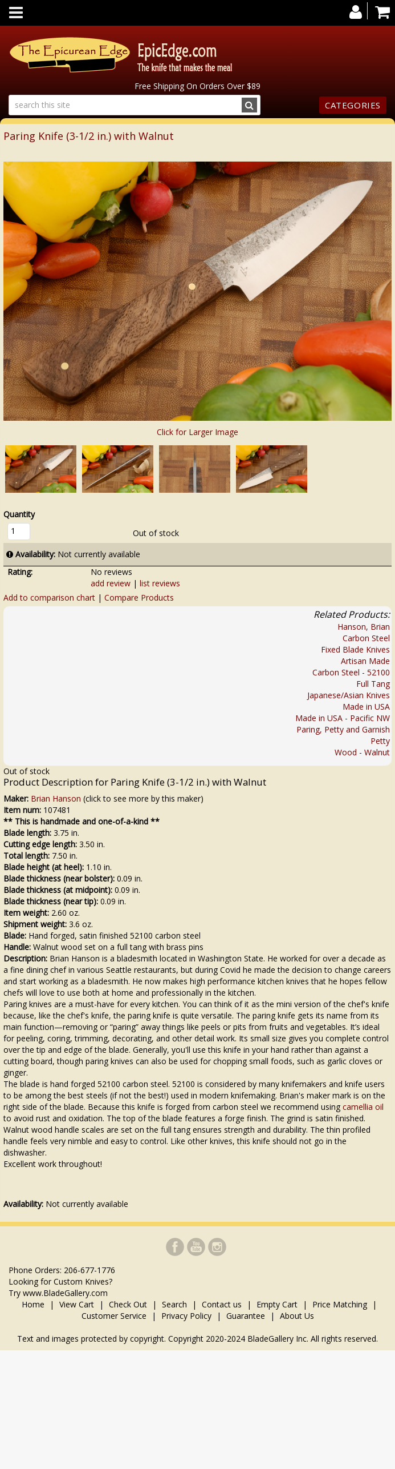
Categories (353, 105)
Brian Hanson (56, 798)
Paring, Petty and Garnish (343, 729)
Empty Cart (277, 1304)
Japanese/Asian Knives (348, 695)
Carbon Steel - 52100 (351, 672)
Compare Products (139, 597)
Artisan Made (365, 660)
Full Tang (373, 683)
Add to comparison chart (49, 597)
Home (34, 1304)
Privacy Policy (186, 1315)
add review (111, 583)
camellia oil (363, 1106)
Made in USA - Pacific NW (342, 718)
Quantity (19, 514)
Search (174, 1304)
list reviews (160, 583)
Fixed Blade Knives (355, 649)
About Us (297, 1315)
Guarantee (245, 1315)
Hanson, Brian (363, 626)
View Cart (76, 1304)
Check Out (128, 1304)
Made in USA (366, 706)
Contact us (222, 1304)
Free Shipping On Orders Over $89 (197, 86)
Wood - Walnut (362, 752)
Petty (380, 740)
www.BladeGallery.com (65, 1292)
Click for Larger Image (197, 431)
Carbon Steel (366, 638)
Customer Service (114, 1315)
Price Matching (339, 1304)
